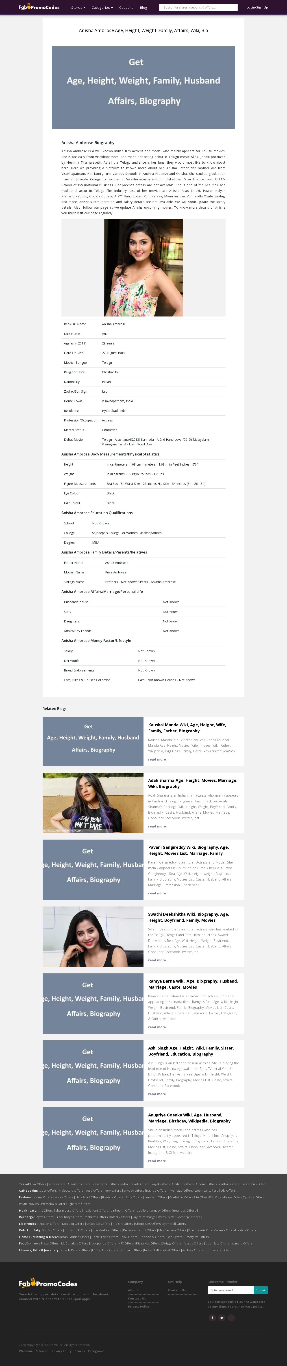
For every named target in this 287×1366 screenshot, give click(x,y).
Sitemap (42, 1351)
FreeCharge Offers (70, 1217)
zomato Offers (243, 1243)
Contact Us (137, 1298)
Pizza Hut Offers (149, 1243)
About (133, 1290)
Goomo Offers (207, 1184)
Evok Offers (130, 1237)
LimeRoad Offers (89, 1197)
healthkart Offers (97, 1210)
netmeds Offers (185, 1210)
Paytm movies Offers (34, 1204)
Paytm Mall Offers (173, 1224)
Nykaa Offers (233, 1197)
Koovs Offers (65, 1197)
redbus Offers (230, 1184)
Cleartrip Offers (80, 1184)
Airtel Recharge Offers (185, 1217)
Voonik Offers (225, 1230)
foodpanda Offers (104, 1243)
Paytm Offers (45, 1217)
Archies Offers (194, 1250)
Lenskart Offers (157, 1197)
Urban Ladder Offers (75, 1237)
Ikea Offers (175, 1237)
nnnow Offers (44, 1197)
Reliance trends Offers (140, 1230)
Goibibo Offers (184, 1184)
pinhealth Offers (124, 1210)
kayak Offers (162, 1184)
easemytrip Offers (107, 1184)
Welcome (26, 1351)
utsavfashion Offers (108, 1230)
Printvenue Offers (219, 1250)
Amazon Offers (50, 1224)
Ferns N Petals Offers (75, 1250)
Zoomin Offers (132, 1250)
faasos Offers (195, 1243)
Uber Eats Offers (218, 1243)
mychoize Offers (182, 1191)
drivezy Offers (134, 1191)
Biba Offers (135, 1197)
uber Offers (49, 1191)
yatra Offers (58, 1184)
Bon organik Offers (201, 1230)
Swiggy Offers (173, 1243)
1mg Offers (46, 1210)
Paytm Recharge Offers (150, 1217)
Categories (96, 1351)
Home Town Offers (106, 1237)
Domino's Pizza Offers (44, 1243)
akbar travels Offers (136, 1184)
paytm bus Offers (254, 1184)
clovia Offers (58, 1204)
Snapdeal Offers (99, 1224)
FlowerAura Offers (106, 1250)
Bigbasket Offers (78, 1204)
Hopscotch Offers (79, 1230)
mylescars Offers (72, 1191)
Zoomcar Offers (207, 1191)
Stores (80, 1351)
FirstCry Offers (53, 1230)
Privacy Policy (139, 1306)
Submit (261, 1290)
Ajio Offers (201, 1197)
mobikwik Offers (97, 1217)
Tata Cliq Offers (74, 1224)
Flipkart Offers (124, 1224)
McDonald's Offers (76, 1243)
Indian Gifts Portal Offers (163, 1250)
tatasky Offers (121, 1217)
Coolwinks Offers (181, 1197)
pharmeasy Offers (69, 1210)
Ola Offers (229, 1191)
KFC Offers (127, 1243)
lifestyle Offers (114, 1197)
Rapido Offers (157, 1191)
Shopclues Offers (148, 1224)
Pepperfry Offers (153, 1237)
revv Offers (114, 1191)
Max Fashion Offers (173, 1230)
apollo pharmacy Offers (155, 1210)
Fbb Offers (216, 1197)
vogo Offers (95, 1191)
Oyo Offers (39, 1184)
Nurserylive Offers (196, 1237)
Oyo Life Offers (254, 1197)
